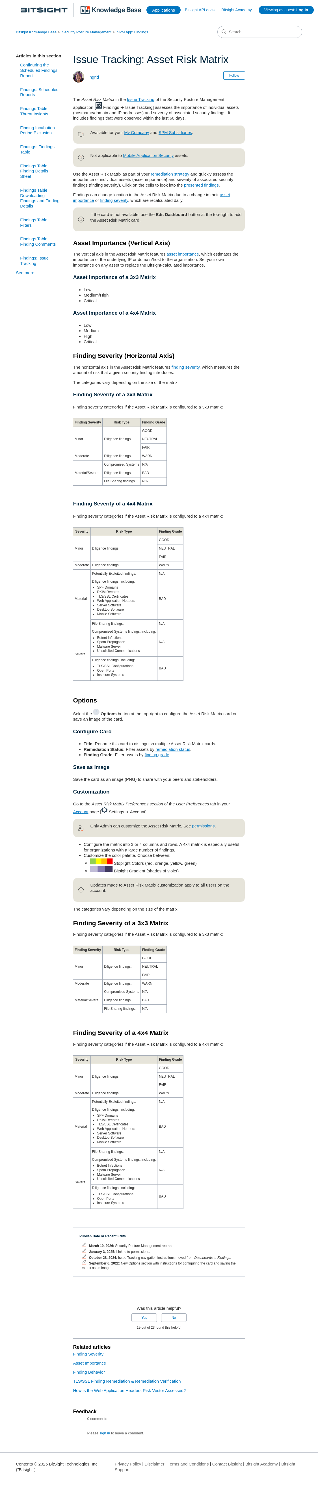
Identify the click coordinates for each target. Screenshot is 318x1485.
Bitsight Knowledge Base (36, 32)
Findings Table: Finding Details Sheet (34, 171)
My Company (136, 132)
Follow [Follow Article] (234, 75)
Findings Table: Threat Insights (34, 111)
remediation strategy (170, 174)
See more (25, 272)
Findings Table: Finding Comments (38, 241)
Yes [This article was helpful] (144, 1318)
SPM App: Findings (132, 32)
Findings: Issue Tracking (34, 261)
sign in (104, 1433)
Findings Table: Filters (34, 222)
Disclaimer (154, 1464)
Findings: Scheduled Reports (39, 92)
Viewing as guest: (286, 10)
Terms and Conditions (188, 1464)
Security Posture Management (86, 32)
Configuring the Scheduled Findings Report (38, 70)
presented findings (201, 185)
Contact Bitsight (227, 1464)
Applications (163, 10)
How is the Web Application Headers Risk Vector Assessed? (129, 1390)
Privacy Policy (128, 1464)
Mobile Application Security (148, 155)
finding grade (157, 754)
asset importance (182, 254)
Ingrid (93, 77)
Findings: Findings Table (37, 149)
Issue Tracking (140, 99)
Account (80, 811)
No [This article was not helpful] (174, 1318)
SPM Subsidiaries (175, 132)
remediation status (172, 749)
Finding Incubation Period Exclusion (37, 130)
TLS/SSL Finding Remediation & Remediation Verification (127, 1381)
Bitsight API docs (200, 10)
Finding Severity (88, 1354)
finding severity (114, 200)
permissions (203, 825)
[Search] (260, 32)
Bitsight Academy (236, 10)
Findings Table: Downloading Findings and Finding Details (39, 198)
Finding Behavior (89, 1372)
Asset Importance (89, 1363)
